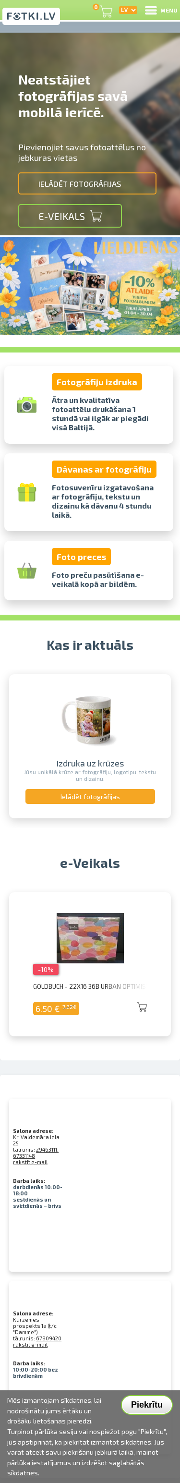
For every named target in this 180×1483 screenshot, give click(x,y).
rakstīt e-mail (30, 1162)
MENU (161, 10)
